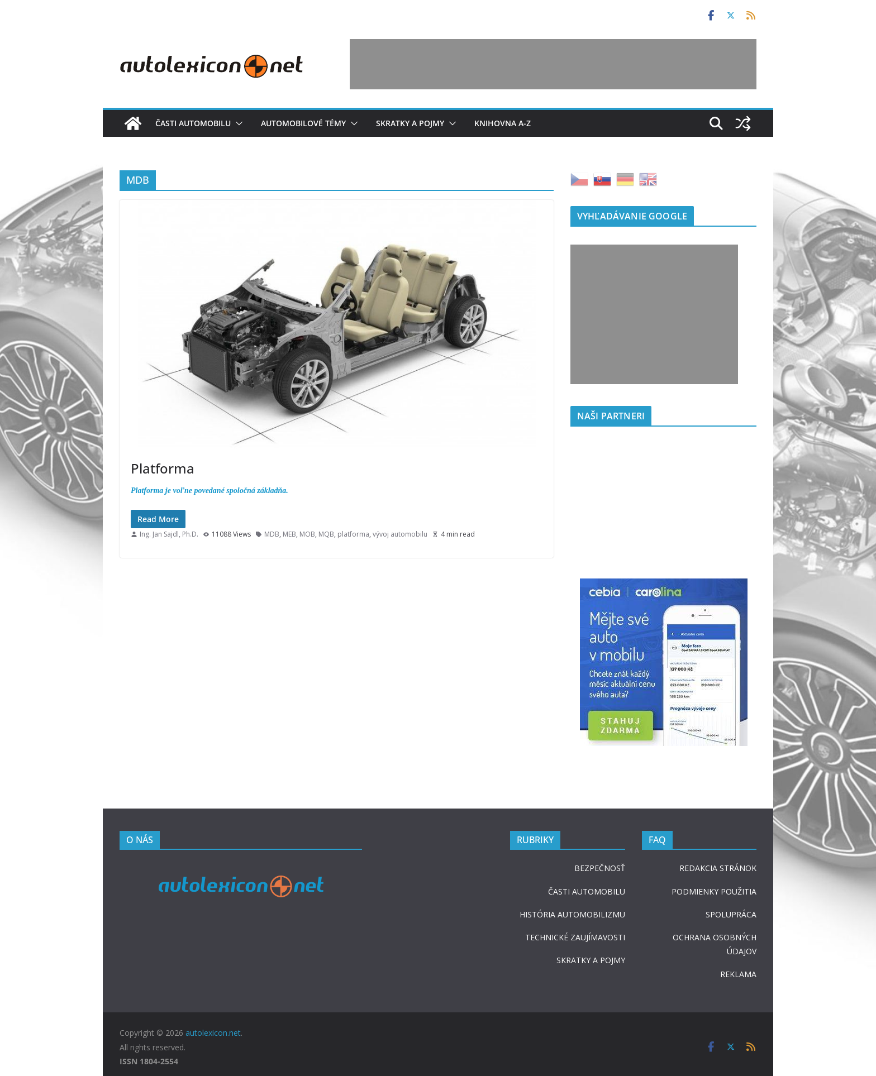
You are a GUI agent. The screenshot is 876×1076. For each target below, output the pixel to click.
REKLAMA (738, 974)
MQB (326, 534)
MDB (271, 534)
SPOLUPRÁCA (731, 914)
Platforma (162, 468)
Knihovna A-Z (502, 123)
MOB (307, 534)
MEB (289, 534)
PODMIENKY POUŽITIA (714, 891)
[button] (237, 123)
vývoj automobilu (400, 534)
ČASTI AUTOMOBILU (586, 891)
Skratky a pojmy (410, 123)
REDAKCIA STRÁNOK (717, 868)
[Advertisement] (553, 64)
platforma (353, 534)
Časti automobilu (193, 123)
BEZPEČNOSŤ (599, 868)
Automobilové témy (303, 123)
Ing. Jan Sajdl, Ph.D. (169, 534)
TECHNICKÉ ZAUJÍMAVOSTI (575, 937)
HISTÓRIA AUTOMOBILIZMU (572, 914)
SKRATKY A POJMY (590, 960)
